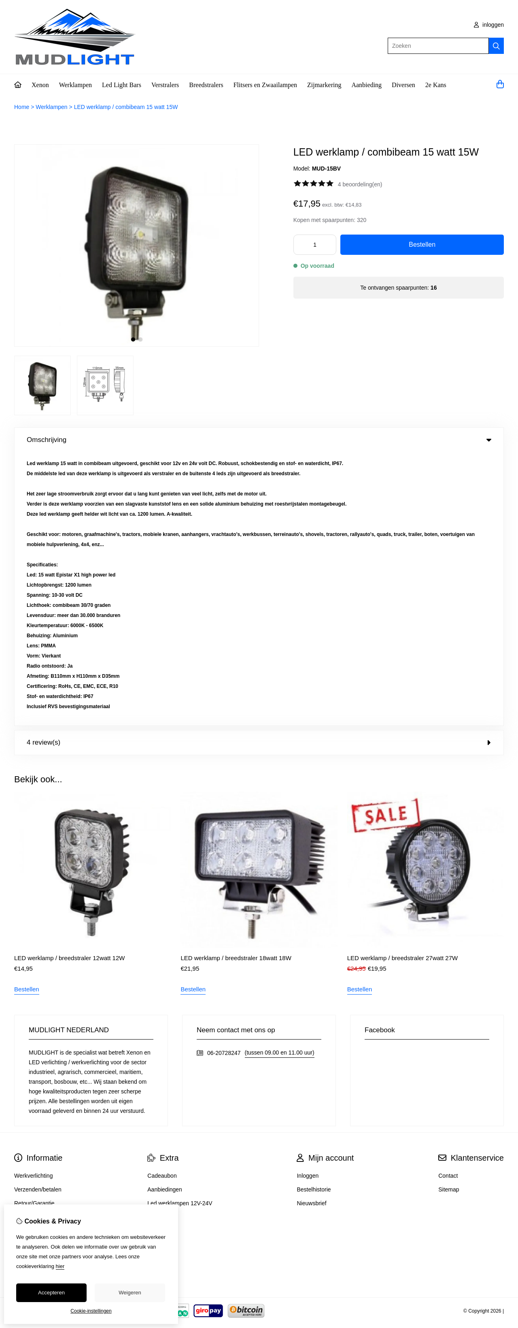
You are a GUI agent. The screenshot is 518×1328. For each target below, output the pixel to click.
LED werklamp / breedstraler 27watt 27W (402, 684)
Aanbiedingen (164, 916)
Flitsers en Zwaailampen (265, 84)
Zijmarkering (324, 84)
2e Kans (435, 84)
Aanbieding (366, 84)
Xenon (40, 84)
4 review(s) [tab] (259, 469)
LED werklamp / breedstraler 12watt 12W (69, 684)
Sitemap (448, 916)
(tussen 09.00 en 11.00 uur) (279, 779)
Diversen (403, 84)
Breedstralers (206, 84)
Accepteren (51, 1293)
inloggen (489, 24)
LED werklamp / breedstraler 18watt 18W (235, 684)
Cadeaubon (161, 902)
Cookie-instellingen (90, 1311)
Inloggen (307, 902)
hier (60, 1266)
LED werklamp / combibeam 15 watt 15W (126, 107)
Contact (448, 902)
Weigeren (130, 1293)
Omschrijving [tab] (259, 440)
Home (21, 107)
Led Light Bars (121, 84)
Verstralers (165, 84)
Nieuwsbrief (311, 930)
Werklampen (75, 84)
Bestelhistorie (314, 916)
